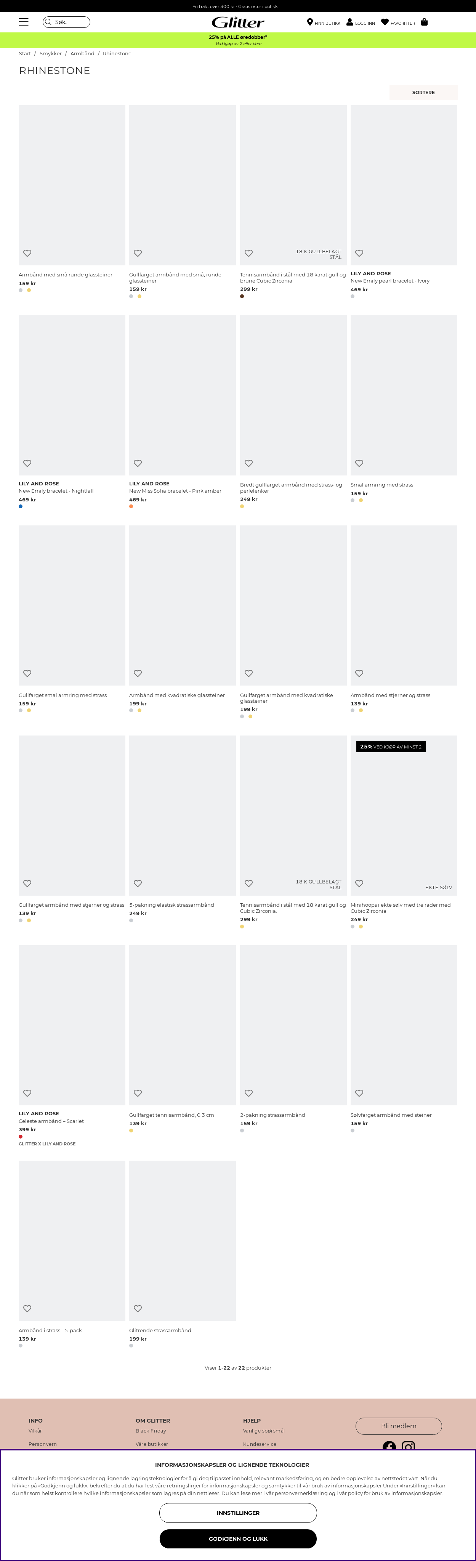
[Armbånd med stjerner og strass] (404, 623)
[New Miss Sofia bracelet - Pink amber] (182, 413)
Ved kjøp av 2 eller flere (238, 43)
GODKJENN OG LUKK (238, 1538)
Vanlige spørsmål (264, 1431)
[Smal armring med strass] (404, 413)
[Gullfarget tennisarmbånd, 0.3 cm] (182, 1046)
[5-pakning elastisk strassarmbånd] (182, 833)
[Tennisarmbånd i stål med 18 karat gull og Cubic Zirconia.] (293, 833)
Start (25, 53)
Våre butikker (152, 1444)
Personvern (43, 1444)
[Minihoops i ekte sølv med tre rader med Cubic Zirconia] (404, 833)
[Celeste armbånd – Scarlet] (72, 1046)
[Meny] (24, 22)
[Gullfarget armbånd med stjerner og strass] (72, 833)
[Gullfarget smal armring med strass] (72, 623)
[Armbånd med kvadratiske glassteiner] (182, 623)
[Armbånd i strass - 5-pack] (72, 1256)
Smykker (51, 53)
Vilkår (35, 1431)
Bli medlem (399, 1426)
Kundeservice (260, 1444)
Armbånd (83, 53)
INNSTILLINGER (238, 1513)
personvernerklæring (301, 1493)
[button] (363, 22)
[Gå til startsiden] (238, 22)
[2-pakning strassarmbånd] (293, 1046)
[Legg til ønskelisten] (27, 253)
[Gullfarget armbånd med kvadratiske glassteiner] (293, 623)
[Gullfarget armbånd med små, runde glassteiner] (182, 203)
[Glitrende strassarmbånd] (182, 1256)
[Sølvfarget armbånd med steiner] (404, 1046)
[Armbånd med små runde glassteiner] (72, 203)
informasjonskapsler (416, 1493)
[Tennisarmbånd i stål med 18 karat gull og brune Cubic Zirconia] (293, 203)
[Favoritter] (401, 22)
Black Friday (151, 1431)
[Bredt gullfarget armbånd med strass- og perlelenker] (293, 413)
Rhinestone (117, 53)
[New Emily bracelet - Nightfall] (72, 413)
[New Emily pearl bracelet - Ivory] (404, 203)
